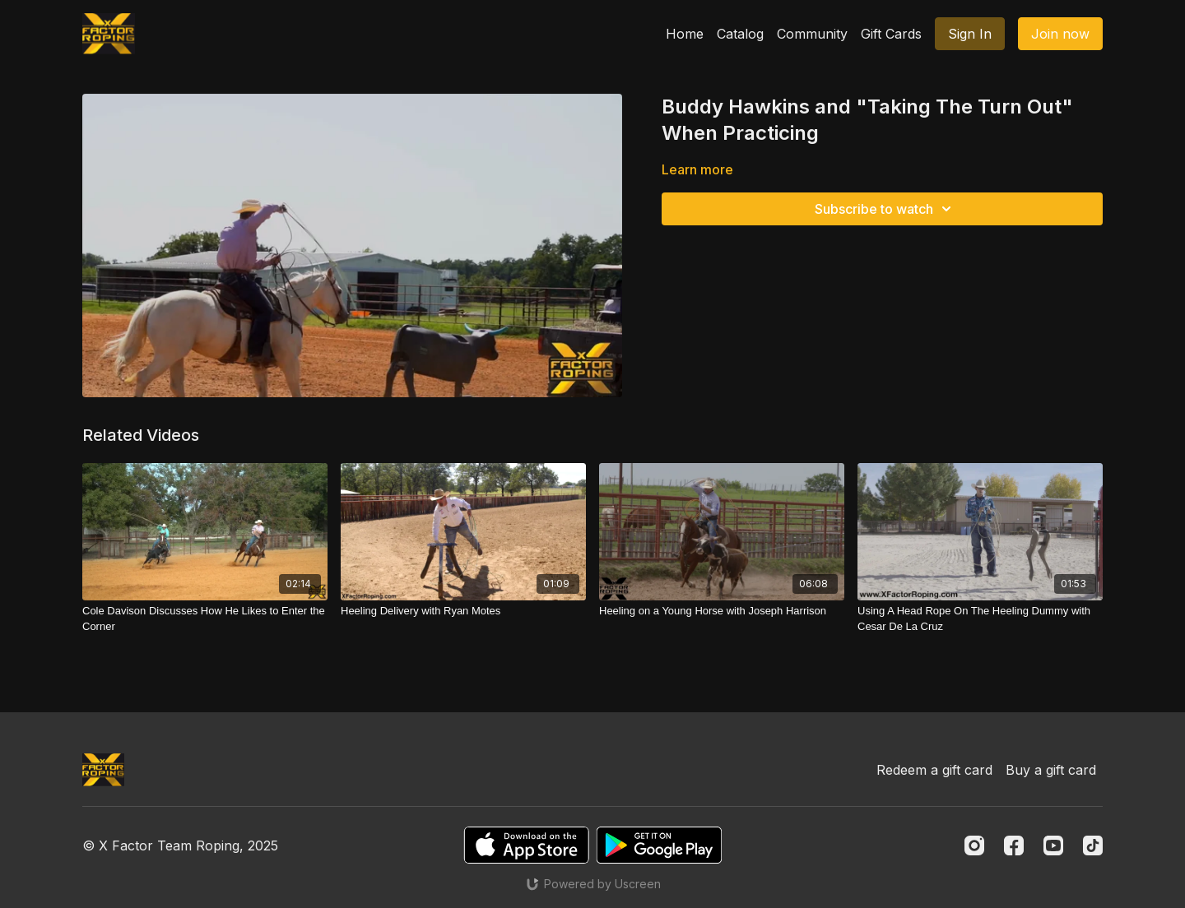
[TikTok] (1093, 845)
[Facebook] (1014, 845)
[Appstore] (526, 845)
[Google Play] (659, 845)
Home (685, 33)
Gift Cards (891, 33)
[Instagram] (974, 845)
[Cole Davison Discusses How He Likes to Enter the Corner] (205, 619)
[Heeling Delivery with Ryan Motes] (463, 611)
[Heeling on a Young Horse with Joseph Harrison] (721, 611)
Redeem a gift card (934, 770)
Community (812, 33)
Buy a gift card (1051, 770)
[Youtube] (1053, 845)
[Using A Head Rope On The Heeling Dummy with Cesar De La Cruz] (980, 619)
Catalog (740, 33)
